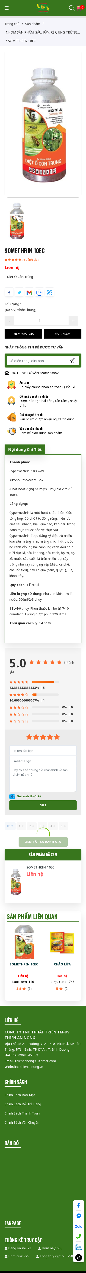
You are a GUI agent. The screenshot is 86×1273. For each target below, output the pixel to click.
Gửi (43, 805)
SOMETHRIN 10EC (40, 867)
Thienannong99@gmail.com (35, 1061)
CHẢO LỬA (62, 964)
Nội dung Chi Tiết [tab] (25, 449)
